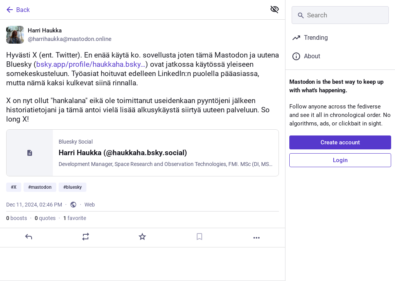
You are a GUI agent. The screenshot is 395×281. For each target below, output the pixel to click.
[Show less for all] (274, 9)
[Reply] (28, 236)
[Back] (132, 9)
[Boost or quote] (85, 236)
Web (89, 204)
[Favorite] (142, 236)
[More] (256, 237)
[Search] (340, 15)
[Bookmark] (199, 236)
